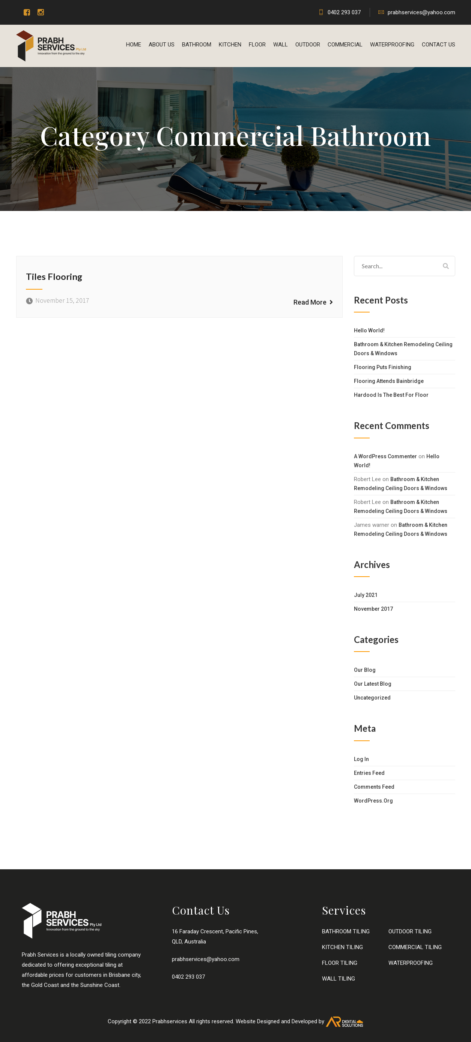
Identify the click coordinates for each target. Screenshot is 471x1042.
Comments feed (374, 787)
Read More (313, 302)
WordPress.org (373, 801)
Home (133, 44)
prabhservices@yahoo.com (416, 12)
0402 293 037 (339, 12)
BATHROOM (196, 44)
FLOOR (257, 44)
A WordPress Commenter (385, 456)
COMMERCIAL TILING (415, 947)
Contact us (438, 44)
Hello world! (369, 330)
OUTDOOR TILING (410, 931)
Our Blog (365, 670)
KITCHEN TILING (342, 947)
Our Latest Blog (372, 684)
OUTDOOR (307, 44)
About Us (162, 44)
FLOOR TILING (339, 963)
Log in (361, 759)
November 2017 (373, 609)
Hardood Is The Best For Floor (391, 395)
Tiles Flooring (54, 276)
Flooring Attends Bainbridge (389, 381)
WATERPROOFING (392, 44)
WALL (280, 44)
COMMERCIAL (345, 44)
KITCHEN (230, 44)
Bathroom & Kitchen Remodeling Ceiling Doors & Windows (403, 348)
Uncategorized (372, 698)
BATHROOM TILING (346, 931)
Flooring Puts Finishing (382, 367)
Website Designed (258, 1021)
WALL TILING (338, 978)
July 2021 (366, 595)
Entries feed (369, 773)
